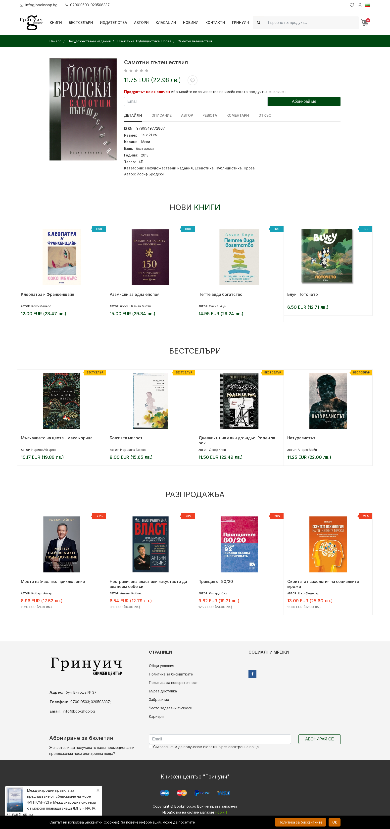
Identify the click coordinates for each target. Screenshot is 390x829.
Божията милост (126, 437)
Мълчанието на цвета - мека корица (57, 437)
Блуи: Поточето (302, 294)
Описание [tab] (161, 115)
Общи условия (161, 666)
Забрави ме (159, 699)
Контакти (215, 22)
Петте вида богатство (220, 294)
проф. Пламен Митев (135, 306)
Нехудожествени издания (169, 168)
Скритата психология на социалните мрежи (323, 584)
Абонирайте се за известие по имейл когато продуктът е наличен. (228, 92)
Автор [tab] (187, 115)
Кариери (156, 716)
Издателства (113, 22)
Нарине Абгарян (43, 450)
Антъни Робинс (131, 593)
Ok (334, 822)
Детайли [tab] (133, 115)
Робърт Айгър (41, 593)
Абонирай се (319, 739)
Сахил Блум (218, 306)
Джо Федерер (308, 593)
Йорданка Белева (133, 450)
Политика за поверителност (173, 682)
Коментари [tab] (238, 115)
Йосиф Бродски (150, 174)
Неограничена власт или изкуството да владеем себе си (148, 584)
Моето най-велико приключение (53, 581)
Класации (166, 22)
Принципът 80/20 (215, 581)
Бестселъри (81, 22)
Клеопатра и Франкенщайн (47, 294)
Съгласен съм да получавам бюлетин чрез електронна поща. (204, 747)
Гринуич (240, 22)
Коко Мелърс (41, 306)
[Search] (311, 22)
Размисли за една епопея (134, 294)
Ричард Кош (218, 593)
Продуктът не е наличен (147, 92)
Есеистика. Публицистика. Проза (225, 168)
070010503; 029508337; (87, 5)
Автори (141, 22)
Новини (190, 22)
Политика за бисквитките (171, 674)
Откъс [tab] (264, 115)
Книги (56, 22)
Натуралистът (301, 437)
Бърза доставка (163, 691)
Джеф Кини (217, 450)
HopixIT (221, 812)
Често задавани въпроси (170, 708)
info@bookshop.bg (38, 5)
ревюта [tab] (209, 115)
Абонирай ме (304, 101)
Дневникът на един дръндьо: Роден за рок (236, 440)
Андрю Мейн (307, 450)
